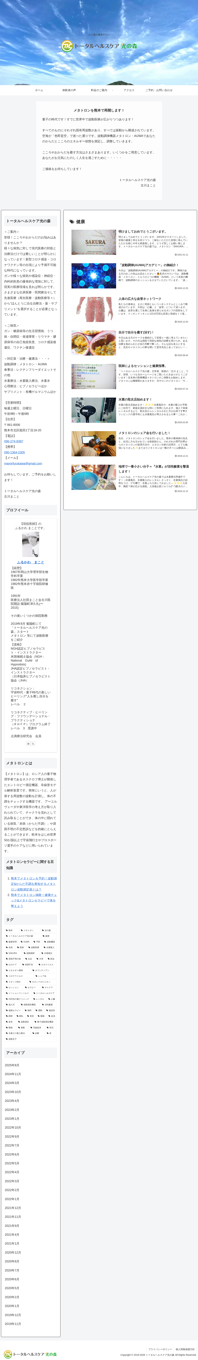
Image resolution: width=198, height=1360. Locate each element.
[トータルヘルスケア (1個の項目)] (44, 993)
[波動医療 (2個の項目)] (34, 947)
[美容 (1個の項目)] (31, 1016)
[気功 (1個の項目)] (51, 1027)
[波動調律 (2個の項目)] (30, 953)
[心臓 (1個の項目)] (52, 999)
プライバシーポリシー (160, 1349)
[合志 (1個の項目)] (29, 959)
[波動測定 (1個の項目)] (24, 1022)
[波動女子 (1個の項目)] (30, 1039)
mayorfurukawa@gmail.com (23, 463)
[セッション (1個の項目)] (13, 987)
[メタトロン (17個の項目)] (29, 930)
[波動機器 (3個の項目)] (50, 942)
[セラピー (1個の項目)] (31, 987)
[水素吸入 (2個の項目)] (49, 947)
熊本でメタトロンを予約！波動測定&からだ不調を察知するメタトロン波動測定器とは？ (34, 884)
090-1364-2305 (14, 452)
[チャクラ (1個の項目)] (49, 987)
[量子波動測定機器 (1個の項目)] (45, 1022)
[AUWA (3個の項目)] (25, 942)
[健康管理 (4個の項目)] (11, 942)
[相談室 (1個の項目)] (51, 1010)
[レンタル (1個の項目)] (39, 999)
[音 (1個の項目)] (51, 1033)
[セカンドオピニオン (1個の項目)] (42, 982)
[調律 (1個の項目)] (9, 1016)
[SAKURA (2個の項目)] (13, 953)
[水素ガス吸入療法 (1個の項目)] (17, 1033)
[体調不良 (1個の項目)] (28, 964)
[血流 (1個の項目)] (52, 1016)
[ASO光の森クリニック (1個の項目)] (17, 999)
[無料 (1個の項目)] (28, 1010)
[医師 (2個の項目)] (21, 947)
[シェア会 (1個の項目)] (45, 976)
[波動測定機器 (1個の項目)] (29, 1004)
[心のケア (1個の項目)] (12, 964)
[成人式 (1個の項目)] (11, 1004)
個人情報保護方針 (185, 1349)
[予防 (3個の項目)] (37, 942)
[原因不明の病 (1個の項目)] (13, 959)
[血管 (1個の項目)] (10, 1022)
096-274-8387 (13, 441)
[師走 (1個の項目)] (51, 959)
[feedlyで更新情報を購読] (28, 743)
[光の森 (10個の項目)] (49, 930)
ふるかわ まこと (30, 562)
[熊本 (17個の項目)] (11, 930)
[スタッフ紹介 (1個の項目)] (15, 982)
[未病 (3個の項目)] (9, 947)
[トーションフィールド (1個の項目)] (17, 993)
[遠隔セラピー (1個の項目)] (13, 1010)
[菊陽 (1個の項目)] (41, 1016)
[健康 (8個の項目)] (49, 936)
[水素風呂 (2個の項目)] (48, 953)
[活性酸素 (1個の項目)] (49, 1004)
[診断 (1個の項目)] (38, 1033)
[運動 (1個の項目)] (39, 1010)
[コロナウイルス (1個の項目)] (18, 976)
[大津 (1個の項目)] (40, 959)
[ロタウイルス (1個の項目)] (47, 964)
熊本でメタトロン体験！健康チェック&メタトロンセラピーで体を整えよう (34, 900)
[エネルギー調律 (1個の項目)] (17, 970)
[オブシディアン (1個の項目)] (44, 970)
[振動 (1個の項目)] (22, 1027)
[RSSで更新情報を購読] (33, 743)
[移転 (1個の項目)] (20, 1016)
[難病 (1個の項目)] (10, 1027)
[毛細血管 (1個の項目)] (37, 1027)
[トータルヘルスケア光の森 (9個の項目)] (22, 936)
